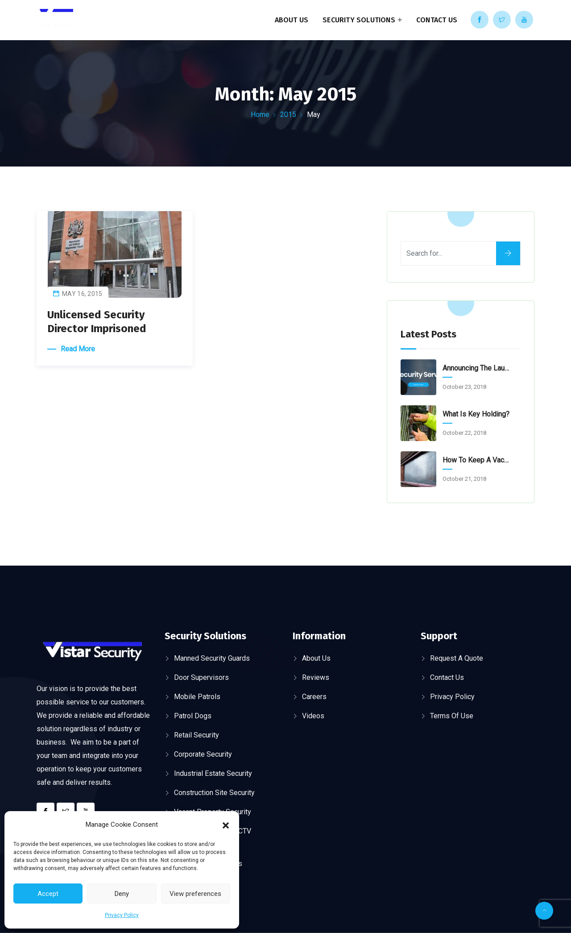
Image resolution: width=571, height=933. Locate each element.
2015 (288, 114)
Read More (78, 349)
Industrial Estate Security (213, 773)
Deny (122, 894)
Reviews (315, 677)
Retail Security (196, 735)
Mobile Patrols (197, 696)
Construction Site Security (214, 792)
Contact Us (436, 20)
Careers (314, 696)
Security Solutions (359, 20)
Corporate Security (203, 754)
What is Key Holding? (476, 414)
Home (260, 114)
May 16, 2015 (82, 293)
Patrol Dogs (192, 716)
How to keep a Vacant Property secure (476, 460)
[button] (225, 824)
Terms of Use (451, 716)
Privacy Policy (122, 915)
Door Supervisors (201, 677)
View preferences (195, 894)
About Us (292, 20)
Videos (313, 716)
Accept (47, 894)
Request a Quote (456, 658)
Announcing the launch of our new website (476, 368)
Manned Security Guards (212, 658)
